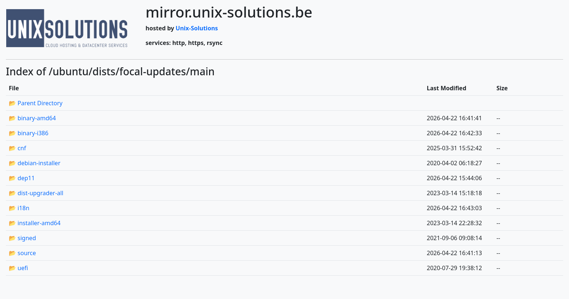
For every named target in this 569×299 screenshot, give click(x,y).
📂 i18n (19, 208)
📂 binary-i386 (28, 133)
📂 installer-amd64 (35, 223)
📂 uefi (18, 268)
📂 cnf (17, 148)
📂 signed (22, 238)
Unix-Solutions (197, 28)
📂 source (22, 253)
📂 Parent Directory (35, 103)
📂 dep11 (22, 178)
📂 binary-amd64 (32, 118)
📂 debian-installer (34, 163)
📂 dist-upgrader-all (36, 193)
